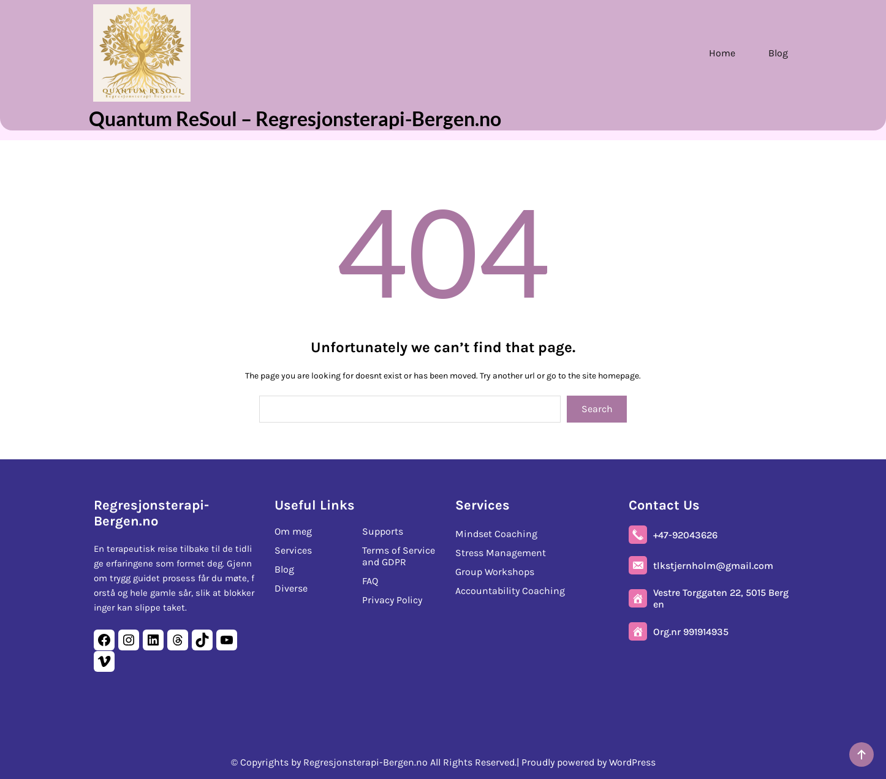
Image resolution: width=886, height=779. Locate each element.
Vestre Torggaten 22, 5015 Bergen (721, 597)
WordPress (632, 762)
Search (597, 409)
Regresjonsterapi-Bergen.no (151, 512)
